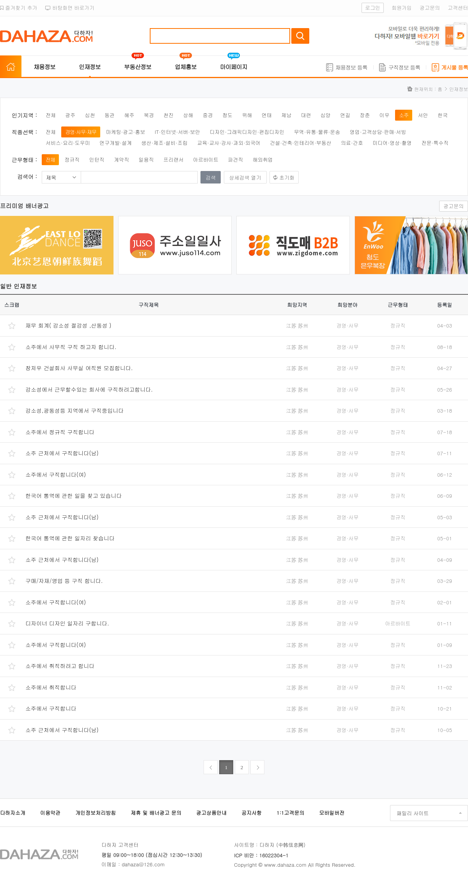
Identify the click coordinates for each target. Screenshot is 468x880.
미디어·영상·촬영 (392, 142)
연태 (267, 115)
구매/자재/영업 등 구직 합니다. (64, 580)
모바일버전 (331, 812)
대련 (306, 115)
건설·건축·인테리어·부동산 (301, 142)
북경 (149, 115)
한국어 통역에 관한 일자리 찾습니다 (70, 538)
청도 (227, 115)
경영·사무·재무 (80, 131)
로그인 (372, 7)
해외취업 (263, 159)
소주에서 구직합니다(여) (55, 474)
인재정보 (90, 66)
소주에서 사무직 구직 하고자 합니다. (70, 347)
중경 (208, 115)
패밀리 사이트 (413, 813)
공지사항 (251, 812)
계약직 (121, 159)
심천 (90, 115)
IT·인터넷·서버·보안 (177, 131)
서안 (423, 115)
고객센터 (458, 7)
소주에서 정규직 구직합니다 (59, 432)
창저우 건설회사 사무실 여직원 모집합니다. (79, 368)
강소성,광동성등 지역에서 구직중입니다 (74, 410)
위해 (247, 115)
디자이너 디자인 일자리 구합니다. (67, 623)
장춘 (365, 115)
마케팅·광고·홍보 (125, 131)
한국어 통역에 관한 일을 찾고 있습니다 (73, 495)
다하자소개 (12, 812)
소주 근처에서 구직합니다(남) (62, 453)
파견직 (235, 159)
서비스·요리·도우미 (68, 142)
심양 (326, 115)
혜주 (129, 115)
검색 (300, 36)
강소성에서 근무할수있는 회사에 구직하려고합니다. (89, 389)
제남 (286, 115)
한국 (443, 115)
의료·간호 (352, 142)
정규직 (72, 159)
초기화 (286, 177)
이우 (384, 115)
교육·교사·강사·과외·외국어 (229, 142)
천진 (168, 115)
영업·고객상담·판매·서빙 (378, 131)
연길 (345, 115)
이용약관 (50, 812)
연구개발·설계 (115, 142)
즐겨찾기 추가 (18, 7)
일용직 (146, 159)
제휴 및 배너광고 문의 (156, 812)
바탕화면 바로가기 (70, 7)
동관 (110, 115)
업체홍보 (186, 66)
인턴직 (97, 159)
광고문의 (430, 7)
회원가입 (402, 7)
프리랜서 (173, 159)
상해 (188, 115)
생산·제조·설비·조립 (164, 142)
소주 (403, 115)
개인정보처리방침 (95, 812)
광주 (70, 115)
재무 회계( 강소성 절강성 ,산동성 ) (68, 325)
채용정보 (44, 66)
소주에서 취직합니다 (50, 687)
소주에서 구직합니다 (50, 708)
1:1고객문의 (290, 812)
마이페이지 (233, 66)
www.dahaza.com (285, 864)
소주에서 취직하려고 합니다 (59, 666)
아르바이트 (205, 159)
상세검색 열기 (245, 177)
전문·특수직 (434, 142)
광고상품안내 (211, 812)
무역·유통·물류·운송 (317, 131)
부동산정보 (137, 66)
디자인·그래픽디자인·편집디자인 (247, 131)
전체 (51, 115)
